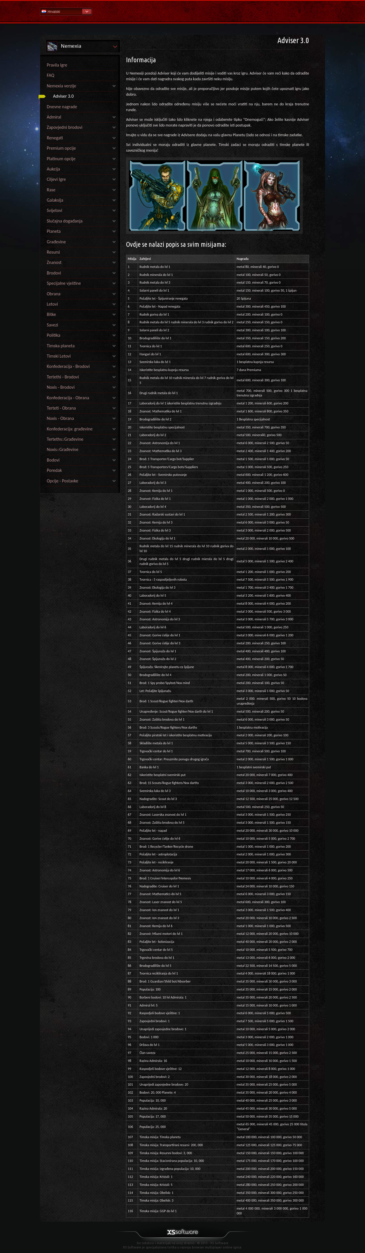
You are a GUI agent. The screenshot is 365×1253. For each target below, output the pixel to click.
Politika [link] (53, 335)
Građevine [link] (56, 241)
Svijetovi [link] (54, 210)
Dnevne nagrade (62, 106)
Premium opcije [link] (61, 148)
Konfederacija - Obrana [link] (68, 397)
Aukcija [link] (53, 169)
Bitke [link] (51, 314)
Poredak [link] (54, 470)
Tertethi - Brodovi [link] (63, 377)
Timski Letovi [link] (59, 356)
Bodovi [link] (53, 460)
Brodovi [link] (54, 273)
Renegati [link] (55, 138)
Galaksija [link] (55, 200)
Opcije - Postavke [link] (62, 481)
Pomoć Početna (182, 11)
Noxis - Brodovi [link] (61, 387)
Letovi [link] (52, 304)
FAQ (50, 75)
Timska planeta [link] (61, 345)
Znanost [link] (54, 262)
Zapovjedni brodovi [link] (64, 127)
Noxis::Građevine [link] (62, 449)
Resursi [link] (53, 252)
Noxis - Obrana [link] (60, 418)
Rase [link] (51, 190)
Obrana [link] (53, 293)
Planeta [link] (54, 231)
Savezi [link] (52, 325)
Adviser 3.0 (63, 96)
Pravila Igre (57, 65)
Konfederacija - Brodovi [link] (68, 366)
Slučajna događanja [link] (64, 221)
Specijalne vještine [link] (64, 283)
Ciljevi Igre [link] (56, 179)
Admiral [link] (54, 117)
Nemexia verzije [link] (61, 86)
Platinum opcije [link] (61, 158)
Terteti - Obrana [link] (61, 408)
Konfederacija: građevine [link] (70, 429)
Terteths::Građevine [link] (65, 439)
